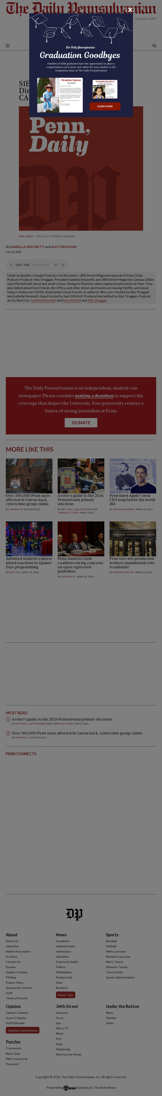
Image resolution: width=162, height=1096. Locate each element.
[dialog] (81, 548)
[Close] (130, 9)
